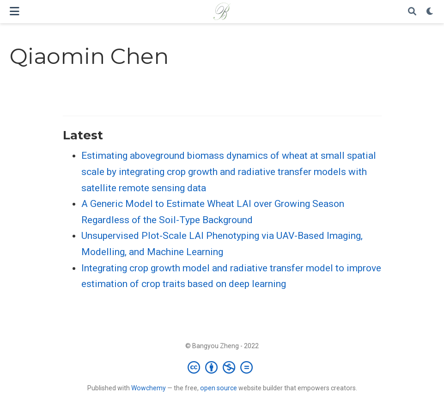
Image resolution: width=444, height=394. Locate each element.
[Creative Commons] (222, 367)
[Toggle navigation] (14, 11)
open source (218, 388)
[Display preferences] (430, 11)
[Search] (412, 11)
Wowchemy (148, 388)
